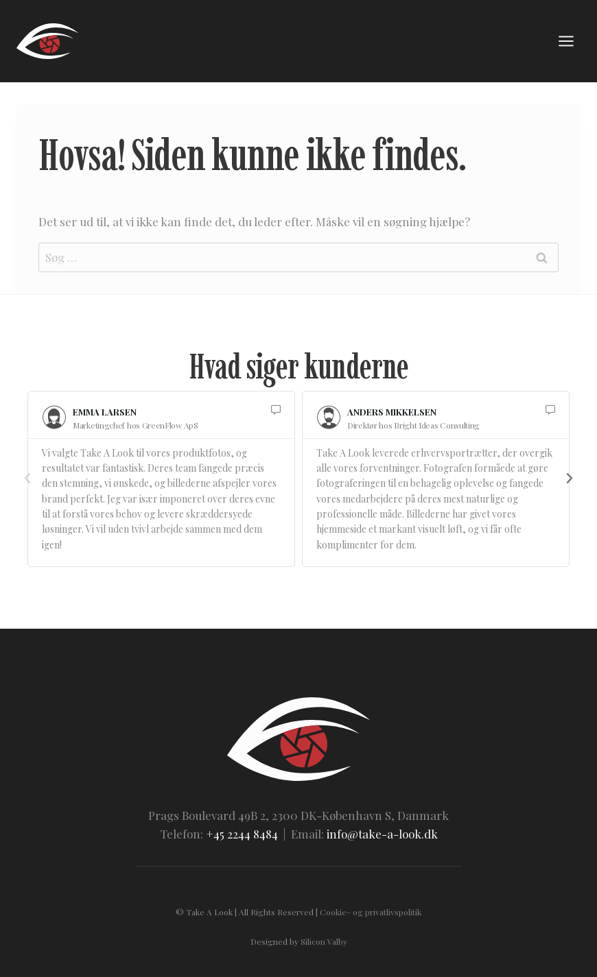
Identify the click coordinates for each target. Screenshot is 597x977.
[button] (27, 478)
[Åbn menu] (566, 40)
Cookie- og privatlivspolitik (370, 911)
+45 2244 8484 (242, 833)
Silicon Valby (324, 941)
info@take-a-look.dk (382, 833)
